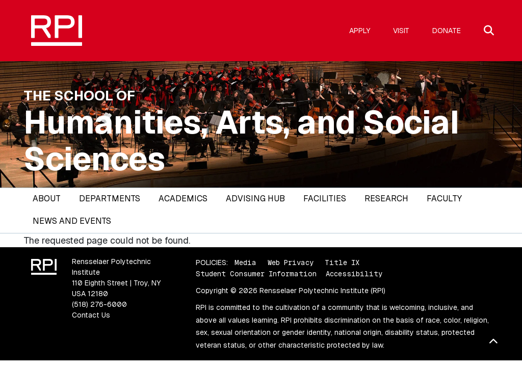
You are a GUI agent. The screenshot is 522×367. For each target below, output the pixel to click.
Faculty (444, 198)
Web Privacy (291, 262)
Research (386, 198)
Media (245, 262)
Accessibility (354, 273)
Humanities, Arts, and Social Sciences (241, 140)
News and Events (72, 221)
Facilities (324, 198)
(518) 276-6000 (99, 304)
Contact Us (91, 315)
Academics (183, 198)
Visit (401, 30)
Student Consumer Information (256, 273)
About (47, 198)
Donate (446, 30)
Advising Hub (255, 198)
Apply (359, 30)
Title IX (342, 262)
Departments (109, 198)
